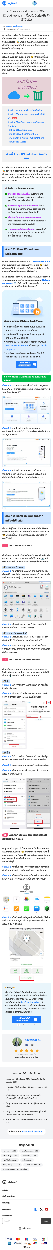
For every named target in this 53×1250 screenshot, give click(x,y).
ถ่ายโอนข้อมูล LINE (29, 1155)
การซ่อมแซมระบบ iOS (33, 1165)
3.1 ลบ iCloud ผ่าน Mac (20, 130)
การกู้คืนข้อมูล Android (11, 1165)
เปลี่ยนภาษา (26, 1228)
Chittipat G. (11, 29)
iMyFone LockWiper (31, 1002)
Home (8, 26)
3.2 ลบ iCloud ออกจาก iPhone (23, 134)
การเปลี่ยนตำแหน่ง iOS (30, 1151)
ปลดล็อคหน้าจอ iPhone (17, 345)
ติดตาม (46, 1221)
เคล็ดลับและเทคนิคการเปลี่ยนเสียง (15, 1169)
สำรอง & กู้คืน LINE (10, 1155)
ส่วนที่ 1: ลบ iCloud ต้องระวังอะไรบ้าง (25, 110)
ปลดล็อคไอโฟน (18, 26)
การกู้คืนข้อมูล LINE (10, 1160)
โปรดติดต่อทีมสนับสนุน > (33, 1131)
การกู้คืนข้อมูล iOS (9, 1151)
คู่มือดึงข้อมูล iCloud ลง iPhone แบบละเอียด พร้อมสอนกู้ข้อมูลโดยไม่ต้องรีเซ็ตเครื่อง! (24, 1097)
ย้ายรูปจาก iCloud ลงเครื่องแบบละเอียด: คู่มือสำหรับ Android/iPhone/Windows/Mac (26, 1113)
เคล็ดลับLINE (27, 1160)
